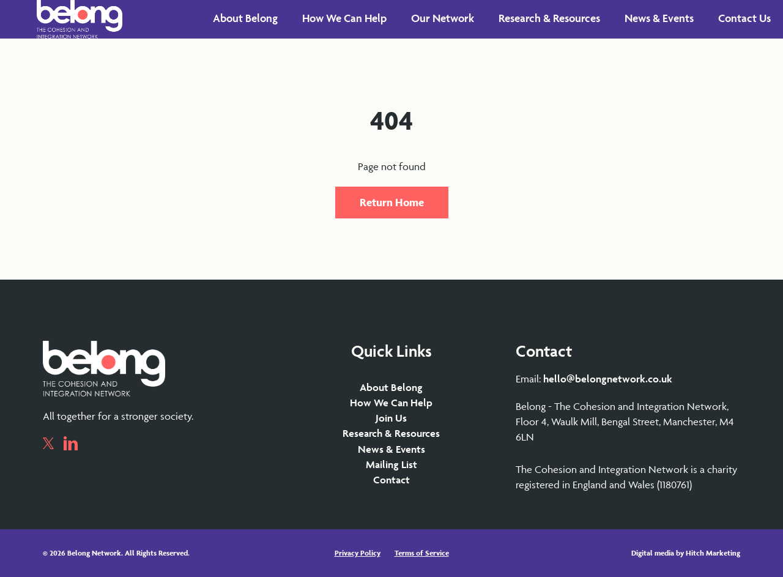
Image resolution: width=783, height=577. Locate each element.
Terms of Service (422, 552)
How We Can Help (391, 402)
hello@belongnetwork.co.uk (607, 379)
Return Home (392, 202)
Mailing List (391, 464)
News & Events (391, 449)
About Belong (391, 387)
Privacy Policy (357, 552)
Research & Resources (391, 433)
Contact (391, 480)
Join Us (391, 418)
